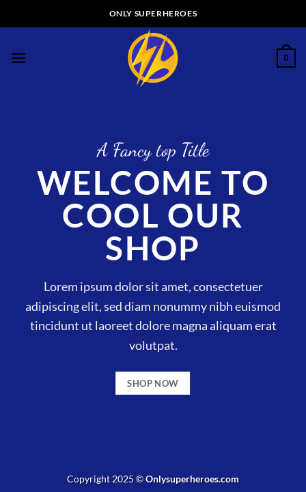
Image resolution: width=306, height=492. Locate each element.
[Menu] (18, 57)
